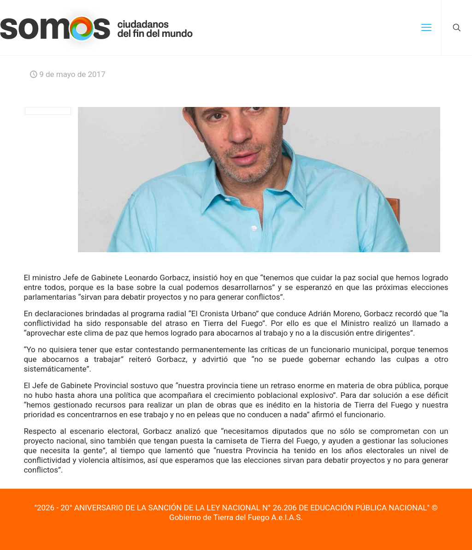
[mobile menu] (426, 27)
